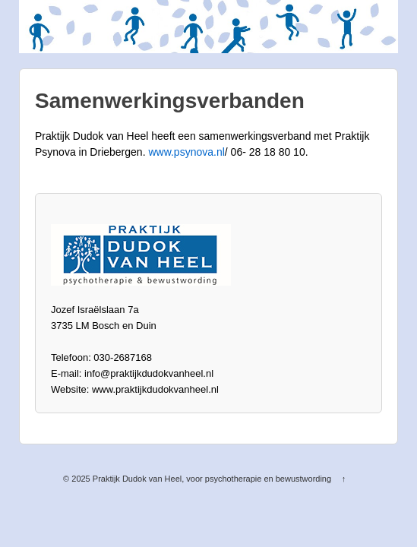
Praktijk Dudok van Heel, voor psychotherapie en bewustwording (211, 478)
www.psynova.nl (186, 152)
